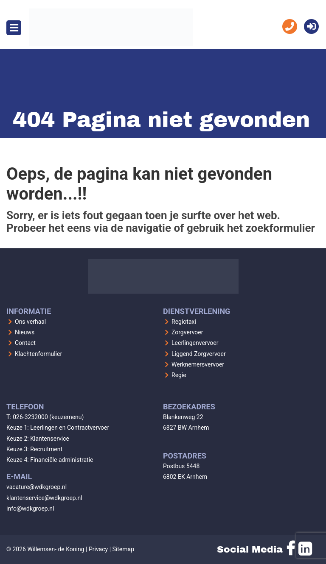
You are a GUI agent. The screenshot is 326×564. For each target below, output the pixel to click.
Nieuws (24, 332)
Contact (25, 342)
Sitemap (123, 549)
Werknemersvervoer (197, 364)
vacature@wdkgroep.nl (36, 486)
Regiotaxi (183, 321)
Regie (178, 375)
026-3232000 (30, 417)
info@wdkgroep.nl (30, 508)
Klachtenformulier (38, 353)
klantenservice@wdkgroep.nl (44, 498)
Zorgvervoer (187, 332)
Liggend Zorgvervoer (198, 353)
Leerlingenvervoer (195, 342)
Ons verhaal (30, 321)
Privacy (98, 549)
